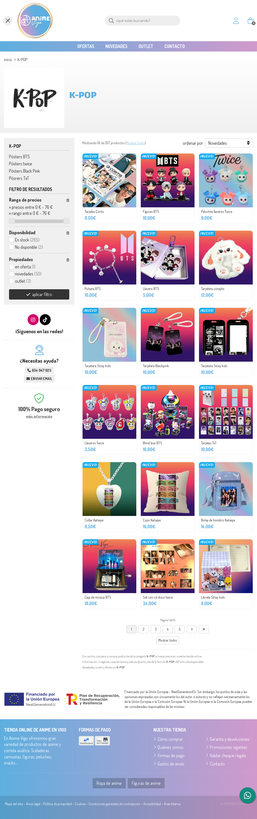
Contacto (217, 763)
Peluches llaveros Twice (216, 211)
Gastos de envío (171, 763)
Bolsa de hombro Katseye (218, 520)
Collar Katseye (94, 520)
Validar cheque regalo (228, 755)
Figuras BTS (151, 211)
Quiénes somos (170, 747)
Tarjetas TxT (209, 443)
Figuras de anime (146, 783)
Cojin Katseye (152, 520)
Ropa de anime (109, 783)
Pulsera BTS (93, 288)
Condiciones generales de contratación (114, 804)
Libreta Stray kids (213, 597)
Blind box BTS (152, 443)
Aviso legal (33, 804)
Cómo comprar (170, 739)
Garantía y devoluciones (229, 739)
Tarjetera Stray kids (98, 366)
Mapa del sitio (14, 804)
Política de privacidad (57, 804)
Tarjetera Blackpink (156, 366)
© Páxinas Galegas (236, 804)
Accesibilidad (152, 804)
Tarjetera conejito (212, 288)
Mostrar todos (135, 143)
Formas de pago (171, 755)
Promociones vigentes (228, 747)
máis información (39, 416)
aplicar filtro (42, 294)
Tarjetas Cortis (94, 211)
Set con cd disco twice (158, 597)
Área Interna (172, 804)
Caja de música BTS (98, 597)
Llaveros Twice (94, 443)
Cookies (80, 804)
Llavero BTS (151, 288)
